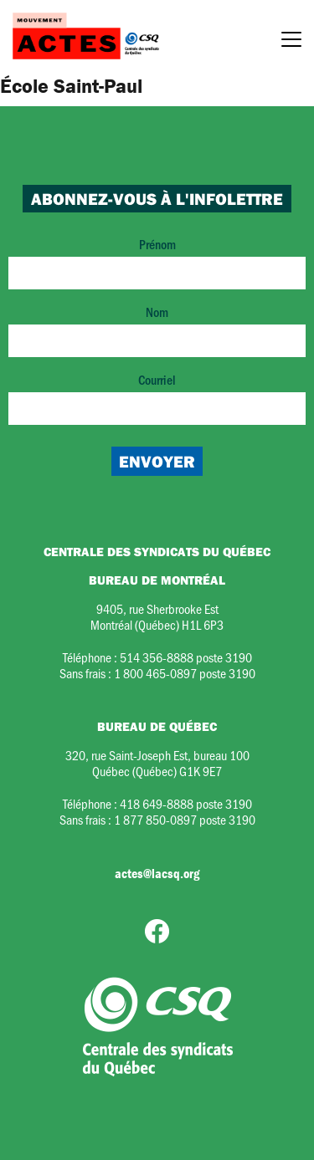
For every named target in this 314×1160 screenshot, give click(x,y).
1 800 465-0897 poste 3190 (184, 673)
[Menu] (291, 42)
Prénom (157, 262)
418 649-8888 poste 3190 (186, 803)
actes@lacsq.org (157, 873)
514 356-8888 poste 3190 (186, 657)
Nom (157, 330)
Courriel (157, 397)
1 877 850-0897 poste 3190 (184, 819)
